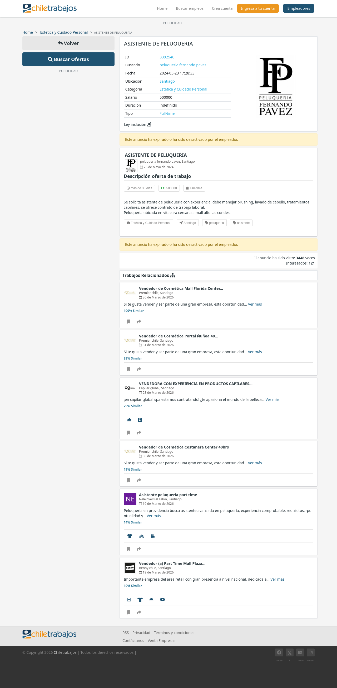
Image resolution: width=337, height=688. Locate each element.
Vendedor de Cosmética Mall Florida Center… (181, 288)
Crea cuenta (222, 8)
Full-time (167, 113)
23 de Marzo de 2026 (156, 392)
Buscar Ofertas (68, 59)
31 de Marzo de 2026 (156, 345)
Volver (68, 43)
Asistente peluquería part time (168, 494)
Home (164, 7)
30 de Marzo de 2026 (156, 297)
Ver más (255, 304)
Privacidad (141, 632)
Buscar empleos (190, 8)
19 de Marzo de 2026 (156, 503)
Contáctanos (133, 640)
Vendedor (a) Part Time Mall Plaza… (172, 563)
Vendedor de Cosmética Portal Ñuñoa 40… (178, 335)
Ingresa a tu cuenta (258, 8)
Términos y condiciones (174, 632)
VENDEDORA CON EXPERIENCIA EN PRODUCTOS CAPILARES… (195, 383)
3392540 (167, 56)
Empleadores (298, 8)
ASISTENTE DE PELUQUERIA (156, 155)
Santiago (167, 81)
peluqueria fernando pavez (183, 64)
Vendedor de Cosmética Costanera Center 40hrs (184, 447)
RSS (125, 632)
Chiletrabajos (65, 652)
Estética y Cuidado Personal (64, 32)
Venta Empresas (161, 640)
